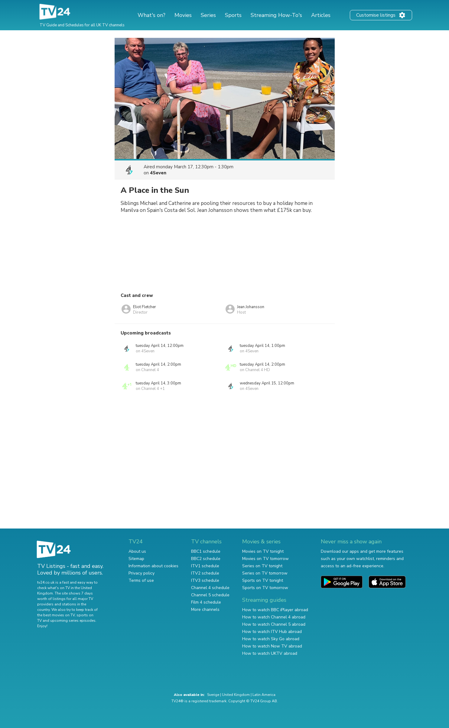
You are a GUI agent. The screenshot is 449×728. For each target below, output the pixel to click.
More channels (205, 609)
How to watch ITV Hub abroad (272, 631)
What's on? (151, 15)
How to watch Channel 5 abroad (273, 624)
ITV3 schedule (205, 580)
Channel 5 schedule (210, 595)
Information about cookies (153, 566)
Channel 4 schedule (210, 588)
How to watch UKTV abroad (269, 653)
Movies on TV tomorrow (265, 559)
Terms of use (141, 580)
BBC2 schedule (205, 559)
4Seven (158, 173)
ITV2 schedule (205, 573)
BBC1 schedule (205, 551)
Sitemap (136, 559)
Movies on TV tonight (263, 551)
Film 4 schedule (206, 602)
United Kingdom (236, 694)
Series (208, 15)
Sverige (213, 694)
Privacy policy (142, 573)
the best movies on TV (56, 615)
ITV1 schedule (205, 566)
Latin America (263, 694)
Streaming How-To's (276, 15)
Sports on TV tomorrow (265, 588)
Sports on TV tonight (262, 580)
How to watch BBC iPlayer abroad (275, 610)
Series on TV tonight (262, 566)
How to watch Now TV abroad (272, 646)
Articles (320, 15)
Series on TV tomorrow (265, 573)
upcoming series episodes (73, 620)
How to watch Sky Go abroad (270, 639)
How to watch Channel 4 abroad (273, 617)
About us (137, 551)
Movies (183, 15)
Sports (233, 15)
